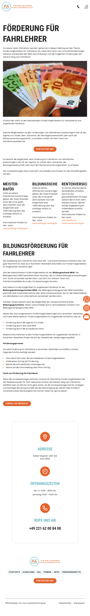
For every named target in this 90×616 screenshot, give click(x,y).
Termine (47, 572)
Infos (57, 572)
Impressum (79, 603)
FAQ (39, 572)
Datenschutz (65, 603)
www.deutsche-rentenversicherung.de (73, 222)
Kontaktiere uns (45, 149)
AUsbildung (29, 572)
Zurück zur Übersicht (17, 403)
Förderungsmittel (71, 572)
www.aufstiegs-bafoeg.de (15, 228)
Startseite (14, 572)
